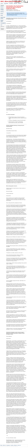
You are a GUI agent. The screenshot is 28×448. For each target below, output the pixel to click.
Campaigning (3, 23)
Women (2, 6)
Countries (11, 3)
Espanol (19, 3)
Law (1, 24)
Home (2, 3)
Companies (6, 3)
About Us (4, 445)
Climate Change (2, 9)
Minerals (15, 3)
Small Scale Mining (3, 18)
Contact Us (19, 445)
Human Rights (2, 21)
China (2, 15)
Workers (2, 11)
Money (2, 13)
